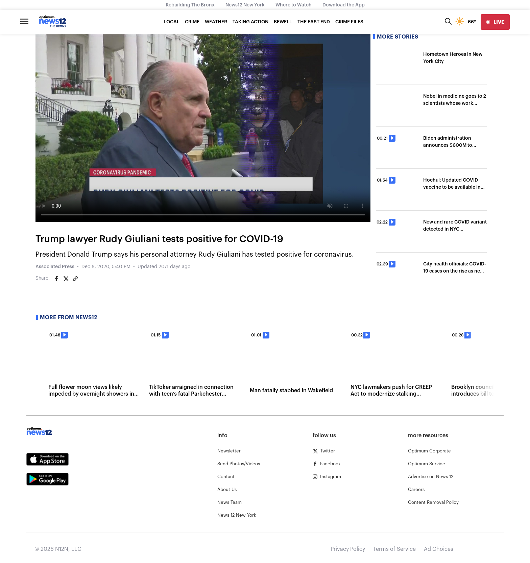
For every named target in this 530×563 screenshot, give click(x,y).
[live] (495, 22)
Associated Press (54, 266)
